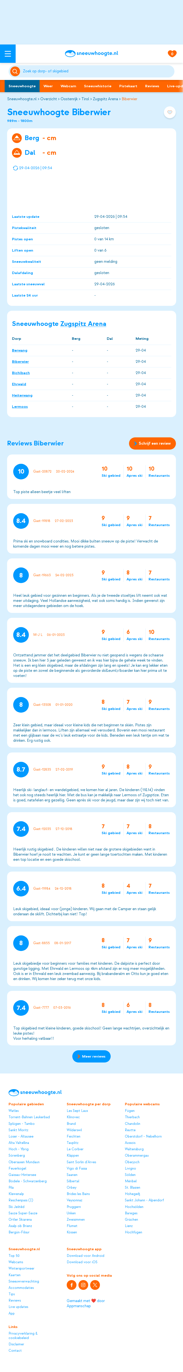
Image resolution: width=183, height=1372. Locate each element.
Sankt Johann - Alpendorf (144, 1200)
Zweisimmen (76, 1219)
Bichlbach (21, 372)
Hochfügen (133, 1232)
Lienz (129, 1226)
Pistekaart (128, 86)
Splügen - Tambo (22, 1124)
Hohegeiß (132, 1194)
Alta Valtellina (19, 1143)
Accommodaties (21, 1288)
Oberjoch (132, 1162)
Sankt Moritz (18, 1130)
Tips (12, 1294)
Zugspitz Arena (105, 99)
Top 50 (14, 1256)
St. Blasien (132, 1187)
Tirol (85, 99)
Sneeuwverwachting (24, 1281)
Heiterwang (22, 395)
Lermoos (20, 406)
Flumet (72, 1226)
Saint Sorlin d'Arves (81, 1162)
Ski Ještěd (16, 1207)
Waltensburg (134, 1149)
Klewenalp (16, 1194)
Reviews (152, 86)
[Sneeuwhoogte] (91, 53)
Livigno (130, 1168)
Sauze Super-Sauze (23, 1213)
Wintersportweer (21, 1268)
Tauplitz (72, 1143)
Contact (15, 1351)
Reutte (130, 1130)
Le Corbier (75, 1149)
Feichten (73, 1136)
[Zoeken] (98, 71)
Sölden (130, 1175)
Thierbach (132, 1117)
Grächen (131, 1219)
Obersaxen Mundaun (24, 1162)
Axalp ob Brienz (20, 1226)
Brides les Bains (78, 1194)
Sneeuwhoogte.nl (22, 99)
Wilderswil (74, 1130)
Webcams (16, 1262)
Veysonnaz (74, 1200)
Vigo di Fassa (77, 1168)
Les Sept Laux (77, 1111)
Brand (71, 1124)
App (12, 1313)
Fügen (130, 1111)
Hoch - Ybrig (19, 1149)
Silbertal (73, 1181)
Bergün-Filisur (19, 1232)
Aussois (130, 1143)
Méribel (131, 1181)
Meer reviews (91, 1056)
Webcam (68, 86)
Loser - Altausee (21, 1136)
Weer (48, 86)
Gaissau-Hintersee (22, 1175)
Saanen (72, 1175)
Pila (11, 1187)
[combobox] (98, 71)
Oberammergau (137, 1155)
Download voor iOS (82, 1262)
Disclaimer (16, 1344)
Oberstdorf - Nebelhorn (143, 1136)
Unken (71, 1213)
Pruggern (74, 1207)
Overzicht (48, 99)
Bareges (131, 1213)
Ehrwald (19, 384)
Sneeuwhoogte (22, 86)
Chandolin (132, 1124)
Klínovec (73, 1117)
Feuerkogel (17, 1168)
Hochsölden (134, 1207)
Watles (14, 1111)
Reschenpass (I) (21, 1200)
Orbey (71, 1187)
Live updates (18, 1307)
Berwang (19, 350)
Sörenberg (17, 1155)
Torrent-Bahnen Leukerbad (29, 1117)
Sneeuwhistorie (97, 86)
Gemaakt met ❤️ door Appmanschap (86, 1303)
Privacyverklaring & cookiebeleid (23, 1335)
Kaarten (15, 1275)
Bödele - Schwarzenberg (28, 1181)
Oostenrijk (69, 99)
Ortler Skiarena (20, 1219)
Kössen (72, 1232)
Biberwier (129, 99)
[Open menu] (8, 53)
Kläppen (73, 1155)
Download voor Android (85, 1256)
